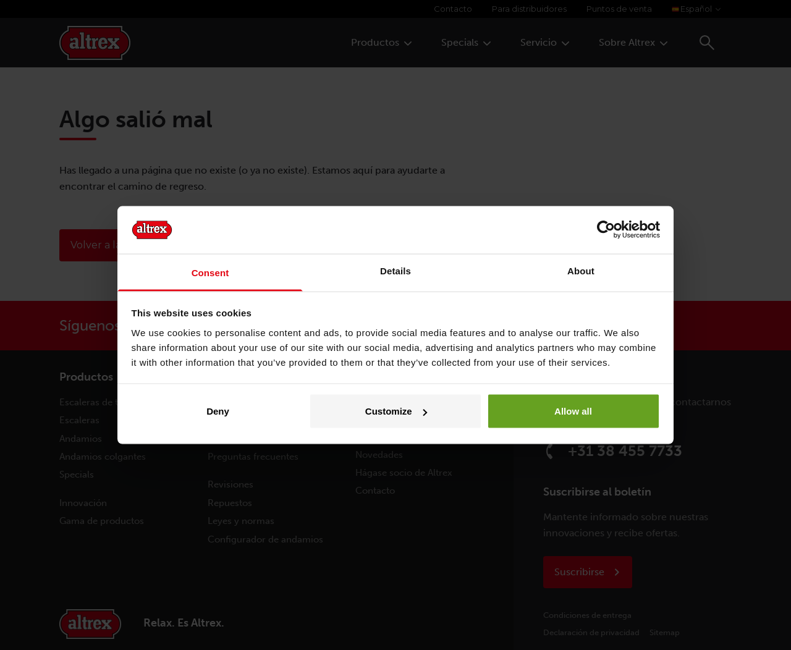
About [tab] (580, 270)
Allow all (573, 411)
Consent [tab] (210, 272)
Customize (396, 411)
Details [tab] (395, 270)
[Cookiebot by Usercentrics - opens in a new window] (606, 230)
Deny (217, 411)
